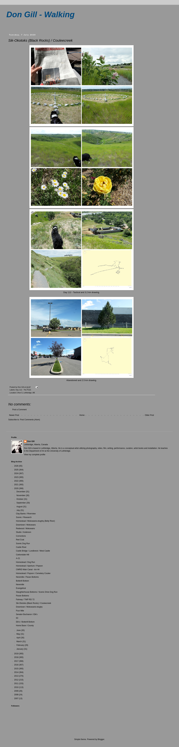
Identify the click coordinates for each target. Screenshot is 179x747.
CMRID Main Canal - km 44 (27, 569)
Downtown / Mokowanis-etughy (29, 607)
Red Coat (20, 540)
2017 (16, 661)
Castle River (21, 547)
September (21, 503)
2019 (16, 654)
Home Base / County (25, 625)
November (21, 495)
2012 (16, 680)
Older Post (149, 415)
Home (82, 415)
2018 (16, 657)
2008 (16, 695)
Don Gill (31, 441)
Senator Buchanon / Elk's (26, 614)
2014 (16, 672)
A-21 (18, 558)
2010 (16, 687)
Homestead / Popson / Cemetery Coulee (33, 573)
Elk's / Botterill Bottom (25, 622)
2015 (16, 669)
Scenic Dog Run (23, 543)
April (18, 638)
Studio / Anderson (23, 532)
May (18, 634)
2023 (16, 477)
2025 (16, 470)
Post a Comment (19, 409)
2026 (16, 466)
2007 (16, 698)
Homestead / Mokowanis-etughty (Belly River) (35, 521)
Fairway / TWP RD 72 (25, 599)
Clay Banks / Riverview (26, 514)
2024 (16, 473)
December (21, 491)
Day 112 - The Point (23, 390)
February (20, 645)
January (20, 649)
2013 (16, 676)
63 (17, 618)
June (18, 630)
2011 (16, 683)
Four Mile (20, 611)
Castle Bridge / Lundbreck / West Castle (33, 551)
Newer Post (14, 415)
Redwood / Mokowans (25, 528)
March (19, 641)
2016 (16, 665)
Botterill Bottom (22, 581)
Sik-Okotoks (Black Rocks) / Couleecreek (33, 603)
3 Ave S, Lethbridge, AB (26, 393)
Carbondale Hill (22, 555)
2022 (16, 481)
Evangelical (21, 588)
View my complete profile (34, 454)
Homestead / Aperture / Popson (29, 566)
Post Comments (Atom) (30, 420)
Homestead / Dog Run (25, 562)
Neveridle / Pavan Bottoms (27, 577)
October (20, 499)
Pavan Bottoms (22, 596)
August (19, 507)
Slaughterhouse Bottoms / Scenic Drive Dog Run (36, 592)
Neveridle (20, 584)
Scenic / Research (23, 517)
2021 (16, 484)
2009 (16, 691)
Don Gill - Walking (40, 14)
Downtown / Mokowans (26, 525)
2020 (16, 488)
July (18, 510)
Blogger (101, 739)
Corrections (21, 536)
